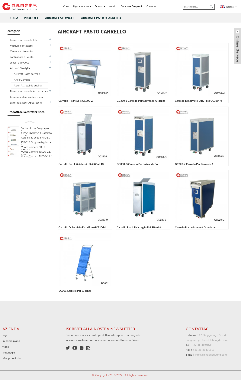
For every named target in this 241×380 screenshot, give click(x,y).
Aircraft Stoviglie (60, 18)
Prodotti (31, 18)
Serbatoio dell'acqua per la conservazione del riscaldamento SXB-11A (35, 131)
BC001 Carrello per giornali (75, 290)
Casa (14, 18)
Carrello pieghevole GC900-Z (76, 100)
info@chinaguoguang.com (206, 355)
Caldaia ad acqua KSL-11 (35, 141)
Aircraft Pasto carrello (101, 18)
